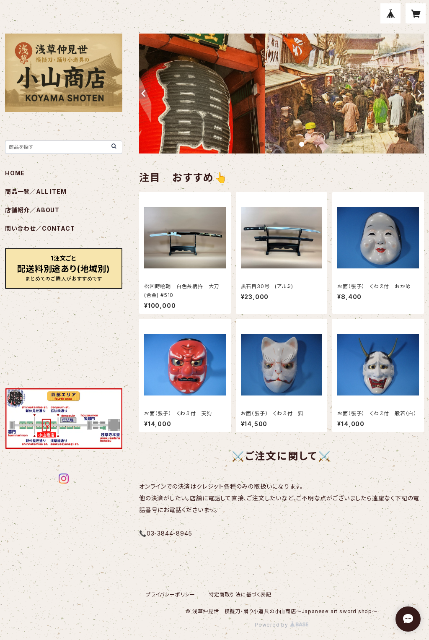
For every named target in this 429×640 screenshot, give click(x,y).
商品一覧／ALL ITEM (35, 191)
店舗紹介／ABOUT (32, 209)
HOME (15, 173)
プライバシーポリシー (170, 594)
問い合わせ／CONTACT (40, 228)
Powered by (281, 625)
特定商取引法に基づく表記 (240, 594)
